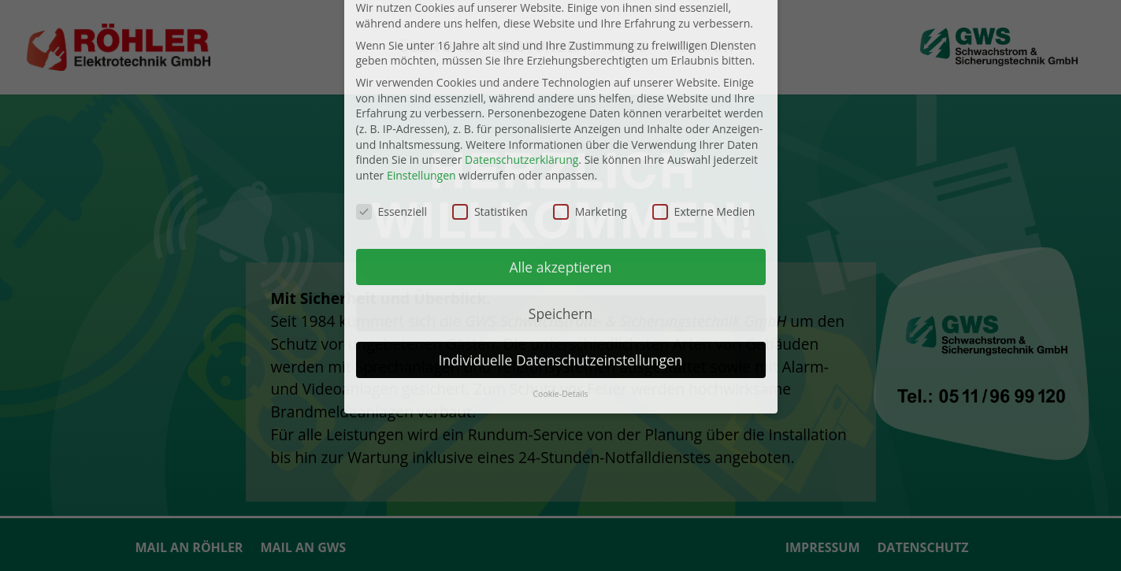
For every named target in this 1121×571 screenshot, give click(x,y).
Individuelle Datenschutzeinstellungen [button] (561, 275)
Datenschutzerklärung (521, 76)
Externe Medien (703, 127)
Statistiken (490, 127)
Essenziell (392, 127)
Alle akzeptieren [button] (560, 182)
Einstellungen (421, 90)
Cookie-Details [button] (560, 310)
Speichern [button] (560, 229)
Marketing (590, 127)
